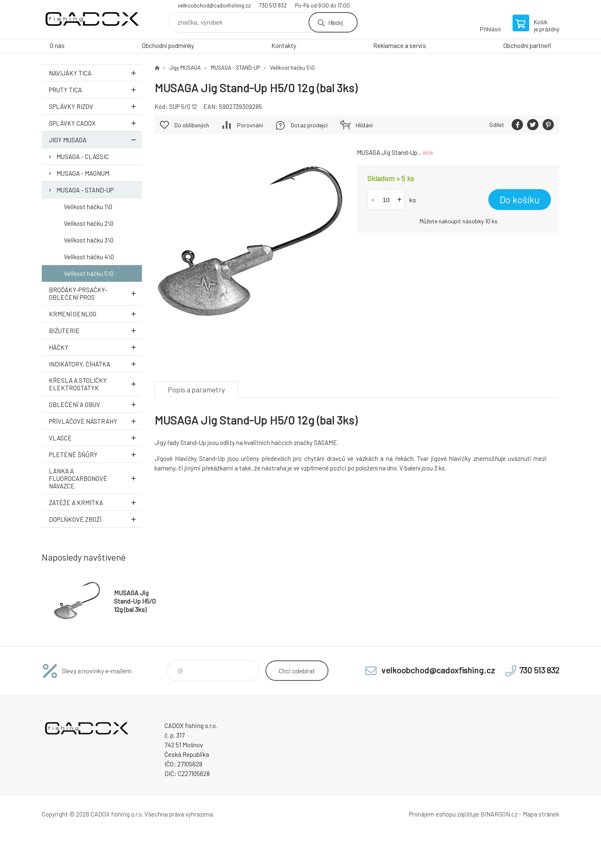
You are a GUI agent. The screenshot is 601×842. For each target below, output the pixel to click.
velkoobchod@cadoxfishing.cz (214, 5)
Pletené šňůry (95, 454)
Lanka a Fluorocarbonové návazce (95, 478)
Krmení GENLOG (95, 314)
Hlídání (364, 125)
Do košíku (520, 199)
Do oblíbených (191, 125)
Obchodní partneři (527, 45)
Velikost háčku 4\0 (89, 256)
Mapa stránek (541, 814)
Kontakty (283, 45)
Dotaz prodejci (309, 125)
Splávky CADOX (95, 123)
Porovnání (250, 125)
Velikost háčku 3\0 (89, 240)
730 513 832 (273, 5)
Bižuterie (95, 330)
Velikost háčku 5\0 (89, 273)
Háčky (95, 347)
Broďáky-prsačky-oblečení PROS (95, 293)
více (427, 152)
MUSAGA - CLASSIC (82, 156)
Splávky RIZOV (95, 106)
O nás (57, 45)
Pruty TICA (95, 89)
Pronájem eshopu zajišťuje (444, 814)
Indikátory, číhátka (95, 364)
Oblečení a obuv (95, 404)
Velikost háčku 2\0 (89, 223)
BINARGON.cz (499, 814)
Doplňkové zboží (95, 519)
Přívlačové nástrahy (95, 421)
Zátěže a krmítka (95, 502)
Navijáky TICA (95, 73)
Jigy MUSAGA (95, 139)
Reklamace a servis (399, 45)
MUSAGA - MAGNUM (82, 173)
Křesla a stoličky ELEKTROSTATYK (95, 384)
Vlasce (95, 438)
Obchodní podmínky (168, 45)
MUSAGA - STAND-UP (85, 190)
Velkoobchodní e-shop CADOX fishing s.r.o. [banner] (92, 19)
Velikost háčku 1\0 (88, 206)
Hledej (335, 22)
